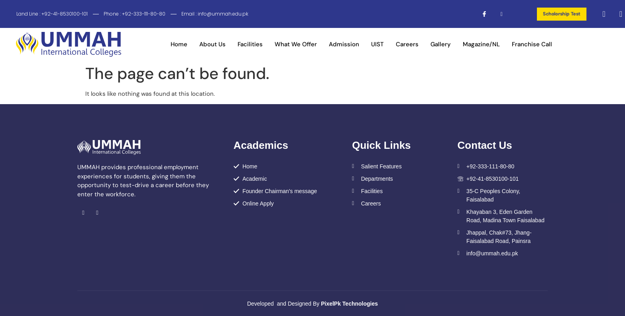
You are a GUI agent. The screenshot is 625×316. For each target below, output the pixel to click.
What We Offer (296, 44)
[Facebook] (481, 14)
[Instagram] (497, 14)
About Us (212, 44)
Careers (407, 44)
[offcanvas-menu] (617, 14)
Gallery (440, 44)
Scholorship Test (561, 14)
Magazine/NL (481, 44)
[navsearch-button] (603, 14)
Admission (344, 44)
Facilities (250, 44)
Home (179, 44)
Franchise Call (532, 44)
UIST (377, 44)
